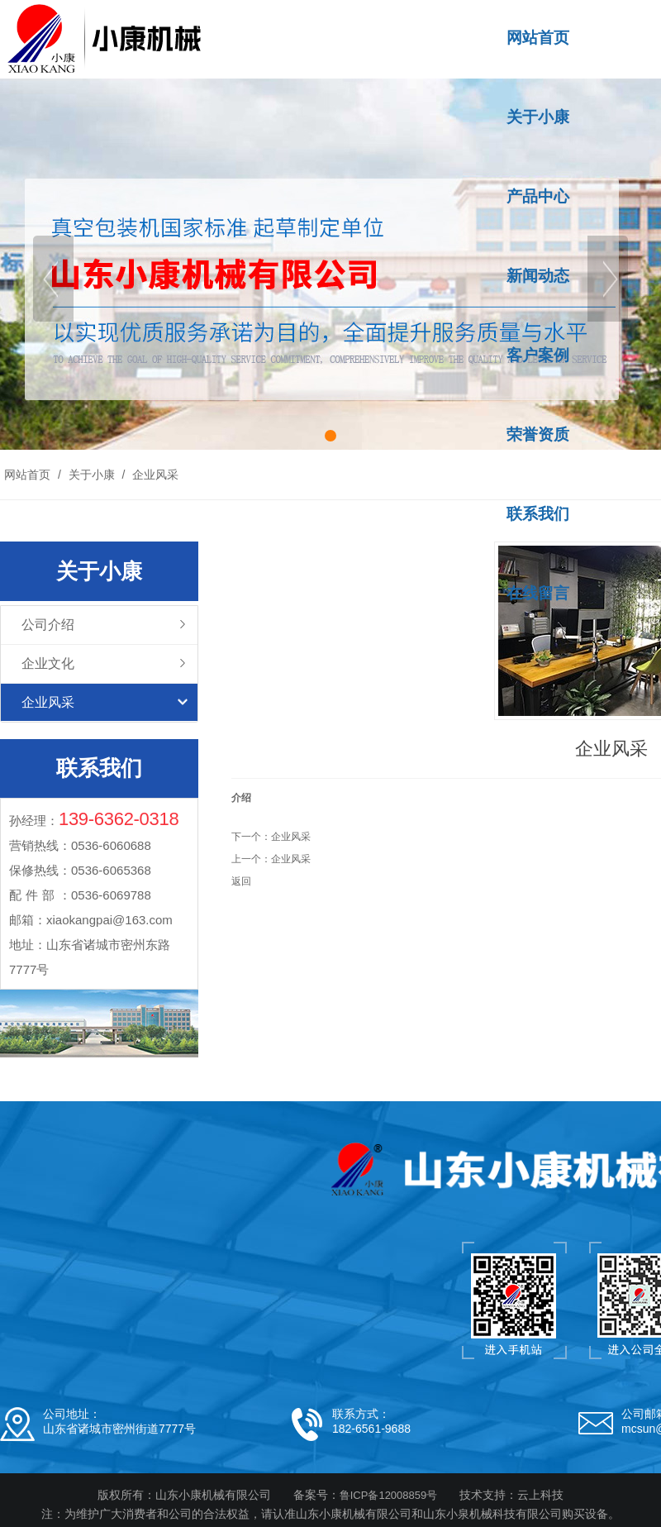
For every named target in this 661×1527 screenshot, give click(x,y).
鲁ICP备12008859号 (389, 1495)
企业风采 (153, 474)
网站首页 (27, 474)
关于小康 (91, 474)
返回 (241, 881)
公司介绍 (47, 625)
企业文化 (47, 663)
